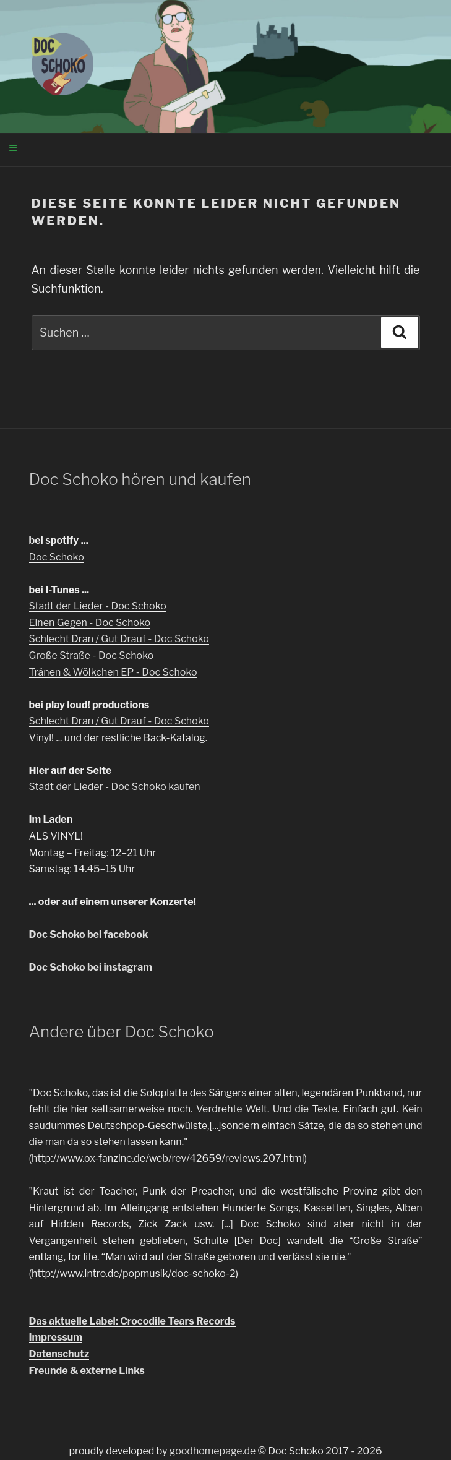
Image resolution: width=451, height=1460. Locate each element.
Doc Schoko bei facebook (88, 934)
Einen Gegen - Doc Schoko (90, 623)
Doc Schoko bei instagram (90, 967)
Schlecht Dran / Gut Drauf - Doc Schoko (119, 639)
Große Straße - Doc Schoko (91, 655)
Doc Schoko (56, 557)
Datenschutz (59, 1354)
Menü (123, 149)
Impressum (56, 1337)
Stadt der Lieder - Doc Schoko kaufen (114, 786)
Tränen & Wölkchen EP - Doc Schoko (113, 672)
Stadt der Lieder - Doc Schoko (97, 606)
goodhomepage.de (213, 1451)
